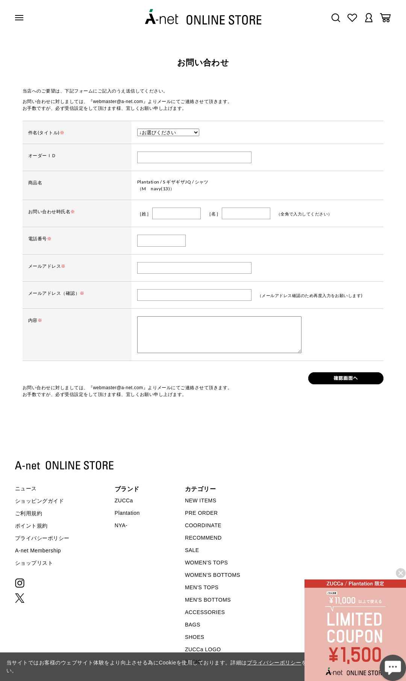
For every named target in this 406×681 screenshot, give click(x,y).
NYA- (121, 525)
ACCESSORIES (205, 612)
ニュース (26, 488)
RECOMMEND (203, 538)
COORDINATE (203, 525)
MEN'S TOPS (201, 587)
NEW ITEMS (201, 500)
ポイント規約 (31, 526)
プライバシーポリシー (42, 538)
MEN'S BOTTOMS (208, 600)
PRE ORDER (201, 513)
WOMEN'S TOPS (206, 563)
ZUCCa (124, 500)
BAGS (192, 625)
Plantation (127, 513)
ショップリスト (34, 563)
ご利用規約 (28, 513)
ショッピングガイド (39, 501)
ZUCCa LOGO (203, 649)
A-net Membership (38, 551)
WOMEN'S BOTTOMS (212, 575)
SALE (192, 550)
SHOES (194, 637)
